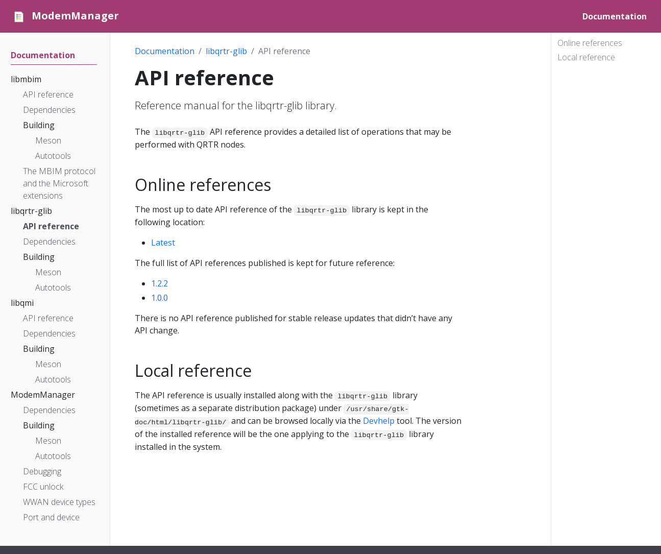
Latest (163, 242)
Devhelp (379, 420)
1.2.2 (159, 283)
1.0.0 (159, 297)
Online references (589, 43)
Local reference (586, 57)
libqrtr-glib (226, 51)
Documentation (164, 51)
